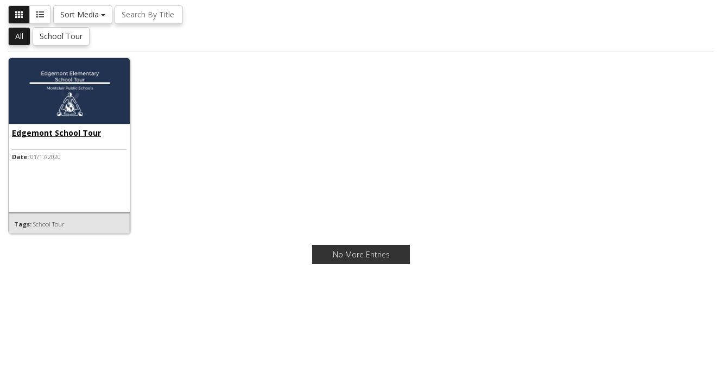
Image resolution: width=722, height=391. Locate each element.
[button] (19, 14)
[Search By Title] (149, 14)
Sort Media (82, 14)
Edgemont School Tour (56, 133)
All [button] (19, 36)
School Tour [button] (61, 36)
